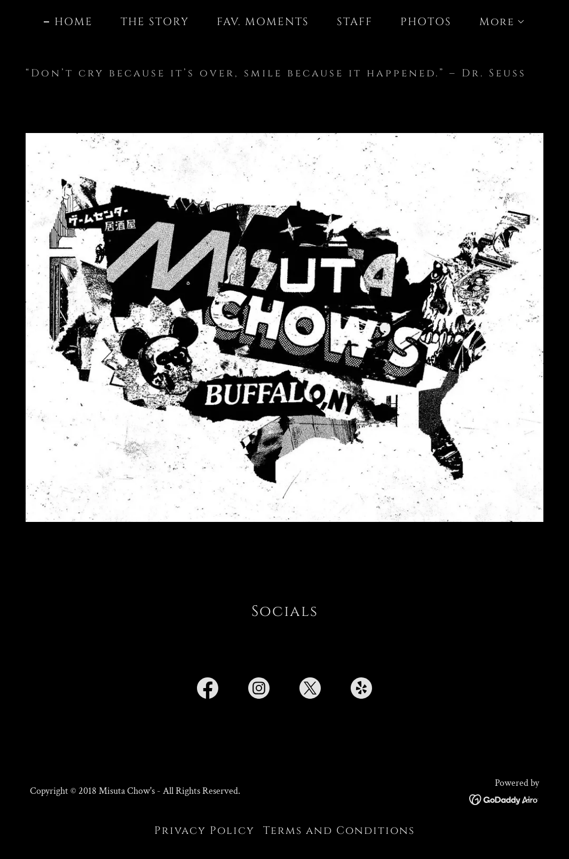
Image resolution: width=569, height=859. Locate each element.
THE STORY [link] (155, 21)
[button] (497, 21)
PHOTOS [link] (426, 21)
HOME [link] (73, 21)
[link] (207, 690)
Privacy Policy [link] (204, 830)
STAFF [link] (355, 21)
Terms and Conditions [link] (339, 830)
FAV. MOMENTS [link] (263, 21)
